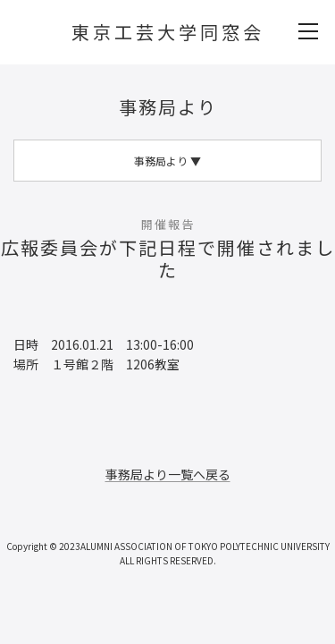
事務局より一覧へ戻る (167, 474)
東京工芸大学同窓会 (167, 32)
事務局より (168, 107)
